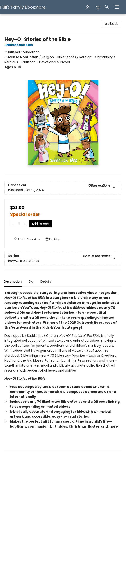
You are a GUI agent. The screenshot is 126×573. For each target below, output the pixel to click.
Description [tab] (13, 281)
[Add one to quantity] (25, 223)
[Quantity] (19, 223)
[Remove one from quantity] (13, 223)
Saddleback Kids (19, 45)
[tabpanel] (63, 370)
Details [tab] (46, 281)
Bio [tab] (31, 281)
